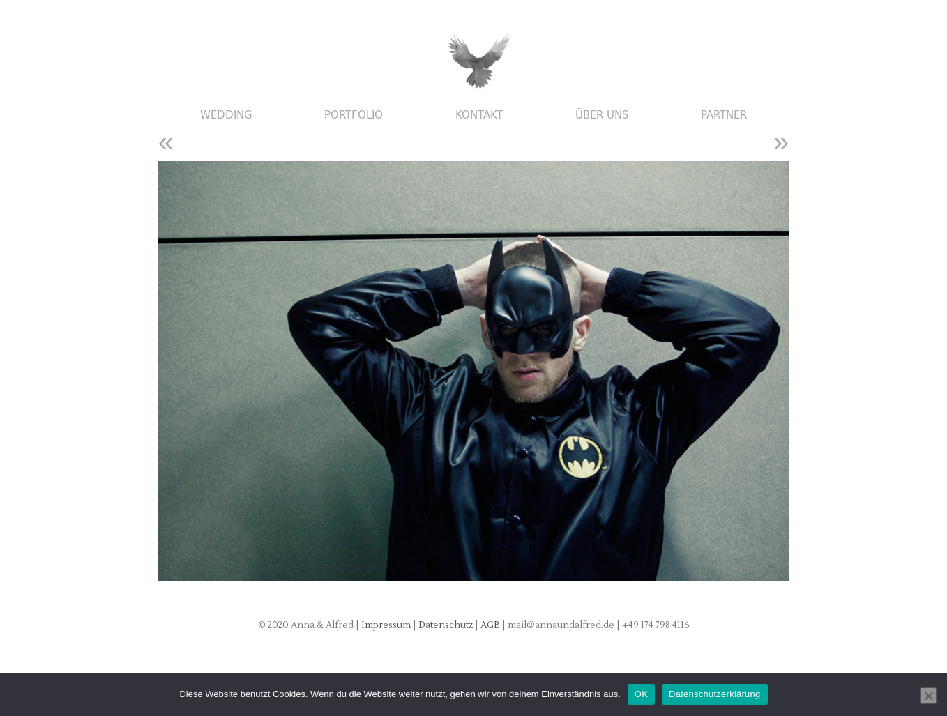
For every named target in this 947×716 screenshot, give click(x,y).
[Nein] (928, 695)
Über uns (602, 115)
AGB (491, 625)
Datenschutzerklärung (714, 694)
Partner (724, 115)
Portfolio (353, 115)
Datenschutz (446, 625)
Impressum (386, 625)
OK (641, 694)
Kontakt (479, 115)
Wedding (226, 115)
